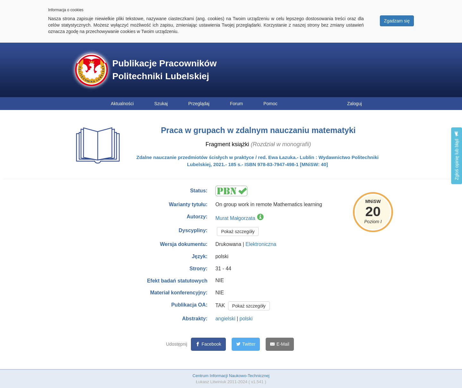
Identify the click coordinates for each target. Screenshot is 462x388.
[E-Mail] (280, 344)
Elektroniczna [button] (260, 244)
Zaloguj (354, 103)
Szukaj (161, 103)
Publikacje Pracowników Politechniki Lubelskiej (164, 69)
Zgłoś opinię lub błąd (456, 155)
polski (246, 318)
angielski (225, 318)
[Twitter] (246, 344)
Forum (236, 103)
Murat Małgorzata (235, 218)
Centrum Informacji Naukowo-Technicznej (231, 375)
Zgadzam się (397, 20)
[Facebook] (208, 344)
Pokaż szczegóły (237, 231)
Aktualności (122, 103)
